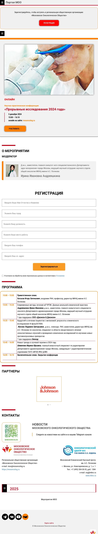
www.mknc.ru (91, 475)
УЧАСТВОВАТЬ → (15, 129)
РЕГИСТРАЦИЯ (49, 23)
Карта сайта (49, 523)
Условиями (60, 276)
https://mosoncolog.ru (11, 469)
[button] (48, 405)
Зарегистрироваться (49, 266)
